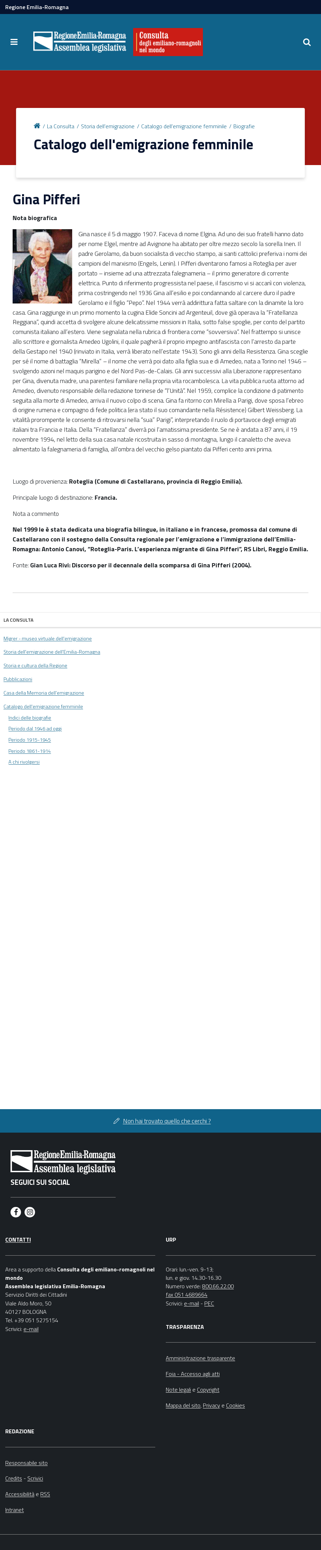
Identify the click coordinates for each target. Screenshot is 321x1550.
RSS (45, 1494)
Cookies (235, 1405)
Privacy (211, 1405)
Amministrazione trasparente (200, 1358)
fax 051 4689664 (186, 1294)
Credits (13, 1478)
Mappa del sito (183, 1405)
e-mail (31, 1329)
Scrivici (35, 1478)
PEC (209, 1303)
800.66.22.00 (218, 1286)
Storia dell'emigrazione (108, 126)
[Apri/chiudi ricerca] (307, 42)
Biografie (244, 126)
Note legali (178, 1389)
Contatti (18, 1239)
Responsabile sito (26, 1463)
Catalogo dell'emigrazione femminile (184, 126)
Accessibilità (19, 1494)
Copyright (208, 1389)
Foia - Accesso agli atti (193, 1374)
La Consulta (60, 126)
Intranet (14, 1509)
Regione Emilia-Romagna (37, 7)
